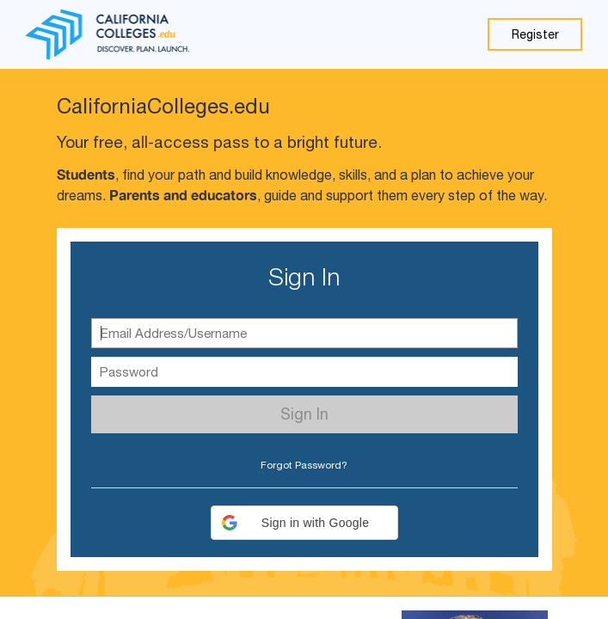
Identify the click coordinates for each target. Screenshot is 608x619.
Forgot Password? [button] (304, 465)
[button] (304, 523)
